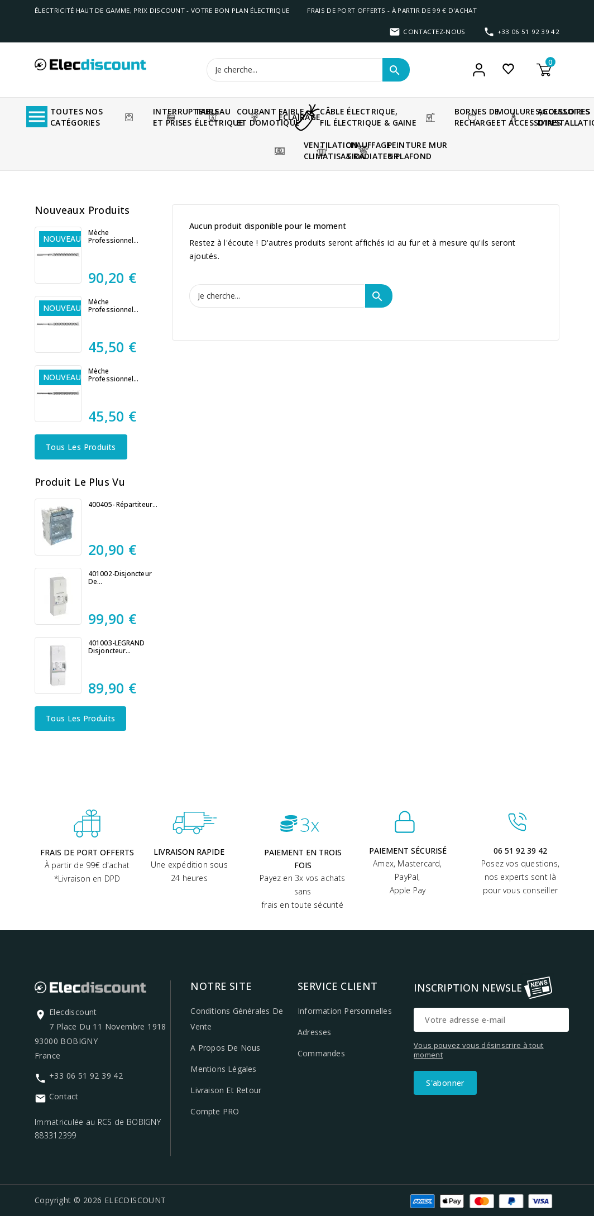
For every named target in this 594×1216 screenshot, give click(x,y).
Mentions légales (223, 1069)
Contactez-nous (434, 31)
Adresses (315, 1032)
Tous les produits (81, 447)
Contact (63, 1096)
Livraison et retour (225, 1090)
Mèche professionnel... (113, 237)
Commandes (321, 1053)
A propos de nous (225, 1047)
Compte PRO (214, 1111)
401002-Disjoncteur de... (120, 578)
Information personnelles (345, 1011)
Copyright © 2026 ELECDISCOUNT (100, 1200)
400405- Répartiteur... (122, 505)
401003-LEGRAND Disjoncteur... (116, 647)
